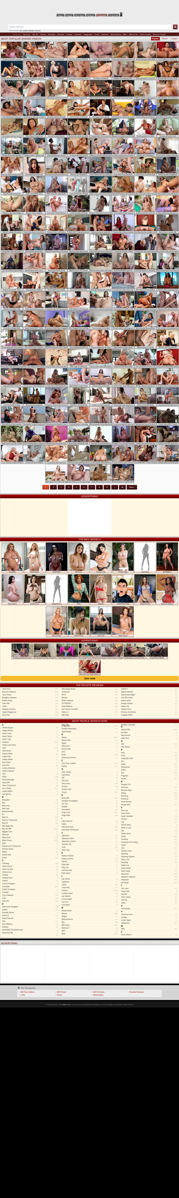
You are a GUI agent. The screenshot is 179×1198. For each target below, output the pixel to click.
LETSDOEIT (90, 703)
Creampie (30, 887)
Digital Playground (30, 712)
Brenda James (30, 849)
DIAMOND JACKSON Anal (30, 930)
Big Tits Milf (30, 829)
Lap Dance (90, 879)
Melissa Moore (90, 919)
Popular (155, 39)
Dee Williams (30, 924)
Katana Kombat (90, 856)
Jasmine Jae (90, 844)
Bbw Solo (30, 809)
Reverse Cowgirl (159, 34)
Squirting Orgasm (149, 857)
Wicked (90, 698)
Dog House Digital (149, 695)
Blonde (43, 34)
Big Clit (30, 823)
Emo (90, 752)
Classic (30, 881)
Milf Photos (61, 992)
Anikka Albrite (30, 759)
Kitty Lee (90, 867)
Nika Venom (149, 735)
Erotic (90, 755)
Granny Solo (90, 789)
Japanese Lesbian (90, 841)
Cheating (30, 863)
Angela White (30, 754)
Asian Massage (30, 780)
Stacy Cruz (149, 859)
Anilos (30, 706)
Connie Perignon (30, 884)
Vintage (149, 917)
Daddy (30, 910)
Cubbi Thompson (30, 889)
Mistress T (90, 928)
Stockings (149, 883)
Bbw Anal (30, 806)
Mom (90, 934)
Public (149, 779)
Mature (90, 914)
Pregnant (149, 776)
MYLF (90, 695)
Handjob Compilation (90, 801)
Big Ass (30, 817)
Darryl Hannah (30, 918)
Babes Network (149, 692)
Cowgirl (69, 34)
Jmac (90, 847)
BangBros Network (30, 698)
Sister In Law (149, 828)
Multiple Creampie (149, 725)
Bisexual (30, 835)
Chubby (30, 875)
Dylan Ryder (90, 732)
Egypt (90, 743)
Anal (30, 748)
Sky (149, 831)
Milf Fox (89, 6)
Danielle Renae (30, 912)
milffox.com (66, 1004)
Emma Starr (90, 749)
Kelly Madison (90, 706)
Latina (90, 885)
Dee (30, 921)
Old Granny (149, 747)
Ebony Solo (90, 740)
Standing (149, 862)
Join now (89, 678)
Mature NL (149, 706)
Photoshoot (149, 767)
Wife (149, 929)
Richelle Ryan (149, 790)
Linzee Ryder (90, 899)
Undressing (149, 909)
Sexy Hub (30, 715)
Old (149, 744)
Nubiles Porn (149, 709)
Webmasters (98, 995)
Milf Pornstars (98, 992)
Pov (149, 773)
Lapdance (90, 882)
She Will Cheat (149, 698)
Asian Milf (30, 783)
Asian (30, 777)
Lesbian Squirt (90, 893)
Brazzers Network (30, 692)
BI (30, 814)
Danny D (30, 915)
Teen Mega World (90, 689)
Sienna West (149, 825)
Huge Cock (90, 812)
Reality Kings (30, 701)
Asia (30, 774)
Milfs (125, 34)
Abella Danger (30, 728)
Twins (149, 903)
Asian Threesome (30, 785)
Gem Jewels (90, 772)
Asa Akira (30, 765)
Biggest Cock (30, 832)
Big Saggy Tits (30, 826)
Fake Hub (30, 703)
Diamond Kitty (30, 933)
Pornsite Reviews (136, 992)
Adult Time (30, 689)
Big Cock (26, 34)
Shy (149, 822)
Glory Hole (90, 784)
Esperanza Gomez (90, 758)
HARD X (149, 689)
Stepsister (149, 880)
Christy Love (30, 872)
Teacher (149, 894)
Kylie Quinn (90, 873)
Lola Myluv (90, 905)
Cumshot (78, 34)
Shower (149, 819)
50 (122, 487)
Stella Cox (149, 865)
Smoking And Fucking (149, 842)
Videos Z (90, 712)
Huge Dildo (90, 815)
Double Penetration (90, 729)
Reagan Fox (149, 784)
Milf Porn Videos (27, 992)
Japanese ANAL (90, 838)
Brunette (61, 34)
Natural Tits (133, 34)
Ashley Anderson (30, 768)
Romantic (149, 799)
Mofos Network (90, 701)
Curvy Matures (30, 895)
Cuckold (30, 892)
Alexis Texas (30, 736)
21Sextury (90, 692)
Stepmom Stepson (149, 877)
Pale (149, 753)
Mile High (90, 715)
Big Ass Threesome (30, 820)
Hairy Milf (90, 798)
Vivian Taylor (149, 920)
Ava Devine (30, 794)
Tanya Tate (149, 891)
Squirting (149, 854)
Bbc (30, 803)
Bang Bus (30, 800)
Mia (90, 922)
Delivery (30, 927)
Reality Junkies (149, 703)
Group (90, 792)
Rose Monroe (149, 802)
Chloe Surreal (30, 869)
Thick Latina (149, 897)
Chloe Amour (30, 866)
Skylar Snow (149, 834)
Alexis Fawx (30, 733)
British (30, 852)
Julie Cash (90, 850)
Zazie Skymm (149, 935)
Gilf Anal (90, 781)
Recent (165, 39)
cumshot (25, 30)
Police (149, 770)
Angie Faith (30, 757)
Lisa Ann (90, 902)
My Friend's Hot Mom (90, 709)
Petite (149, 764)
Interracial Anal (90, 827)
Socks (149, 845)
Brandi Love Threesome (30, 846)
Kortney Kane (90, 870)
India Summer (90, 821)
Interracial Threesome (90, 830)
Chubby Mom (30, 878)
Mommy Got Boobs (149, 712)
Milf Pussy (90, 925)
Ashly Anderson (30, 771)
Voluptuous (149, 923)
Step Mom (149, 874)
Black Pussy (30, 840)
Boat (30, 843)
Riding (149, 793)
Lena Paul (90, 888)
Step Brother (149, 868)
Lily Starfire (90, 896)
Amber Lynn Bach (30, 745)
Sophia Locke (149, 851)
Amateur (30, 742)
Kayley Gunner (90, 859)
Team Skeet (30, 695)
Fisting (90, 766)
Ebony (90, 737)
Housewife (90, 810)
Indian (90, 824)
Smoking (149, 839)
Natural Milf (149, 730)
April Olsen (30, 762)
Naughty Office (149, 715)
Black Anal (30, 837)
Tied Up (149, 900)
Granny (90, 786)
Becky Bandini (30, 811)
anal (21, 30)
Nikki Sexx (149, 738)
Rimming (149, 796)
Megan (90, 916)
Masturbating (116, 34)
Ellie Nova (90, 746)
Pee (149, 761)
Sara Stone (149, 813)
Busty (30, 858)
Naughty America (30, 709)
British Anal (30, 855)
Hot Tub (90, 804)
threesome (31, 30)
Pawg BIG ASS (149, 758)
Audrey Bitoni (30, 791)
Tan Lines (149, 888)
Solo (149, 848)
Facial (97, 34)
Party (149, 756)
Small (149, 836)
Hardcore (105, 34)
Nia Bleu (149, 732)
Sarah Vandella (149, 816)
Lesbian (90, 890)
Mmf (90, 931)
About (59, 995)
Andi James (30, 751)
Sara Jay (149, 810)
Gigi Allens (90, 775)
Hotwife (90, 807)
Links (23, 995)
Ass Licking (30, 788)
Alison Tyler (30, 739)
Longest (174, 39)
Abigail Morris (30, 731)
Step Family (149, 871)
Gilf (90, 778)
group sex (37, 30)
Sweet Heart (149, 701)
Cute (30, 898)
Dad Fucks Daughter (30, 907)
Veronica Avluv (149, 914)
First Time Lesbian (90, 763)
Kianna (90, 862)
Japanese (90, 836)
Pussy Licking (145, 34)
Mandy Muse (90, 911)
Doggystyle (88, 34)
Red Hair (149, 787)
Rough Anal (149, 805)
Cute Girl (30, 901)
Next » (131, 487)
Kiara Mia (90, 864)
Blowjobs (51, 34)
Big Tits (35, 34)
